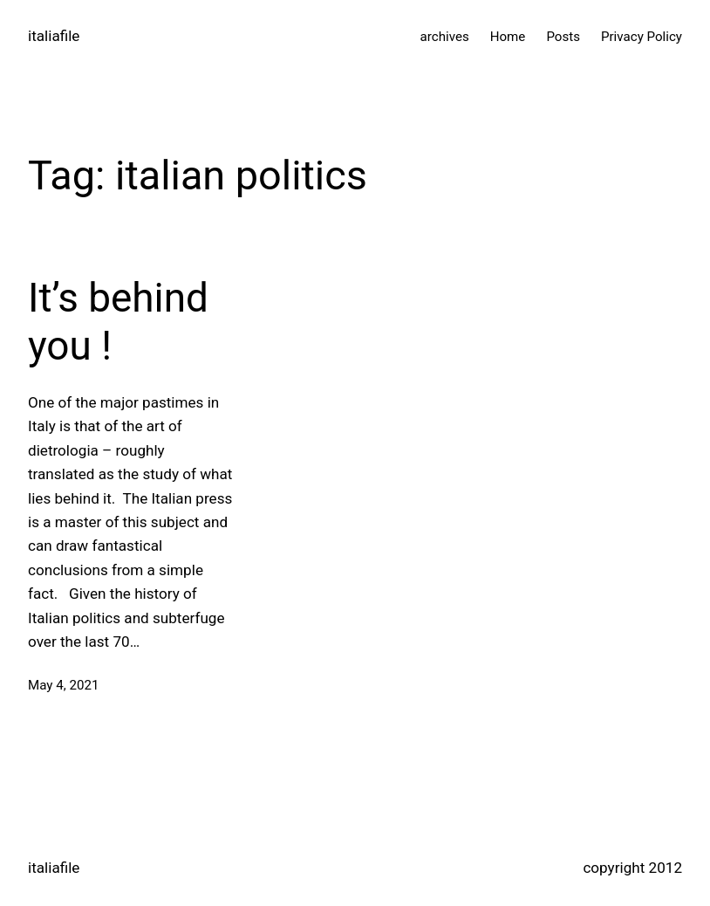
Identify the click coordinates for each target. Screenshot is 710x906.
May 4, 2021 (63, 685)
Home (508, 37)
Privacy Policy (641, 37)
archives (444, 37)
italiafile (53, 36)
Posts (563, 37)
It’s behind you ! (118, 321)
